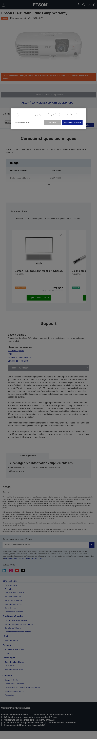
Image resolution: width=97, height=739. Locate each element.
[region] (48, 118)
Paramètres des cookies (22, 122)
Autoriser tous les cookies (72, 122)
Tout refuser (52, 122)
